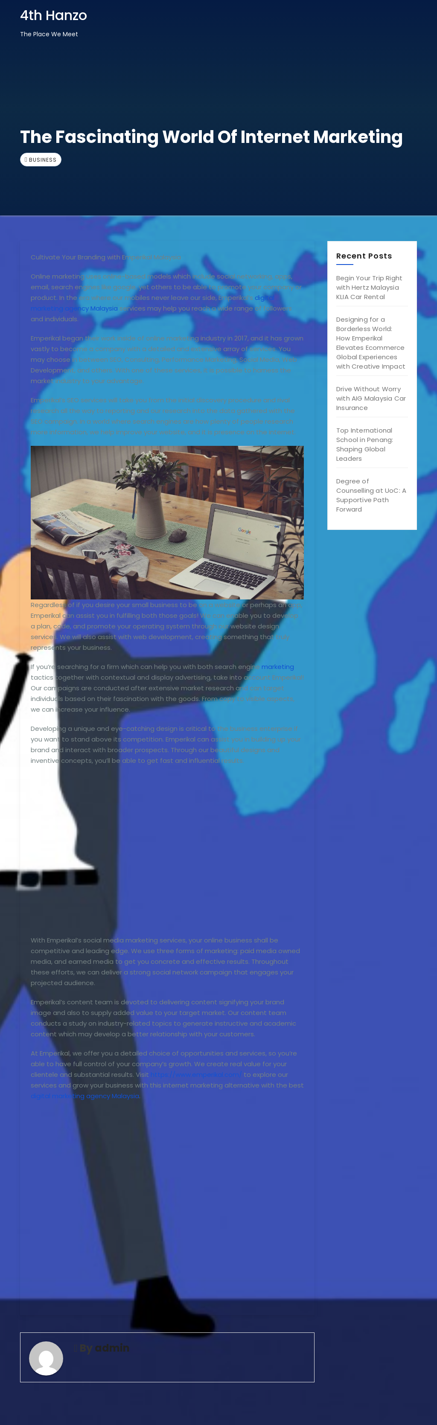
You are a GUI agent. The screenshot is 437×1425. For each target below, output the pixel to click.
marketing (278, 666)
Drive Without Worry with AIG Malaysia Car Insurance (371, 398)
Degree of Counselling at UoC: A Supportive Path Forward (371, 495)
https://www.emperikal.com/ (196, 1074)
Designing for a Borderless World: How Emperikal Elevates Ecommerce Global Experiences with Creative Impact (370, 343)
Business (43, 159)
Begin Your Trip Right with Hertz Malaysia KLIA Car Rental (369, 287)
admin (112, 1348)
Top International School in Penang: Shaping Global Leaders (364, 444)
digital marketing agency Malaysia (85, 1095)
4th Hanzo (53, 15)
